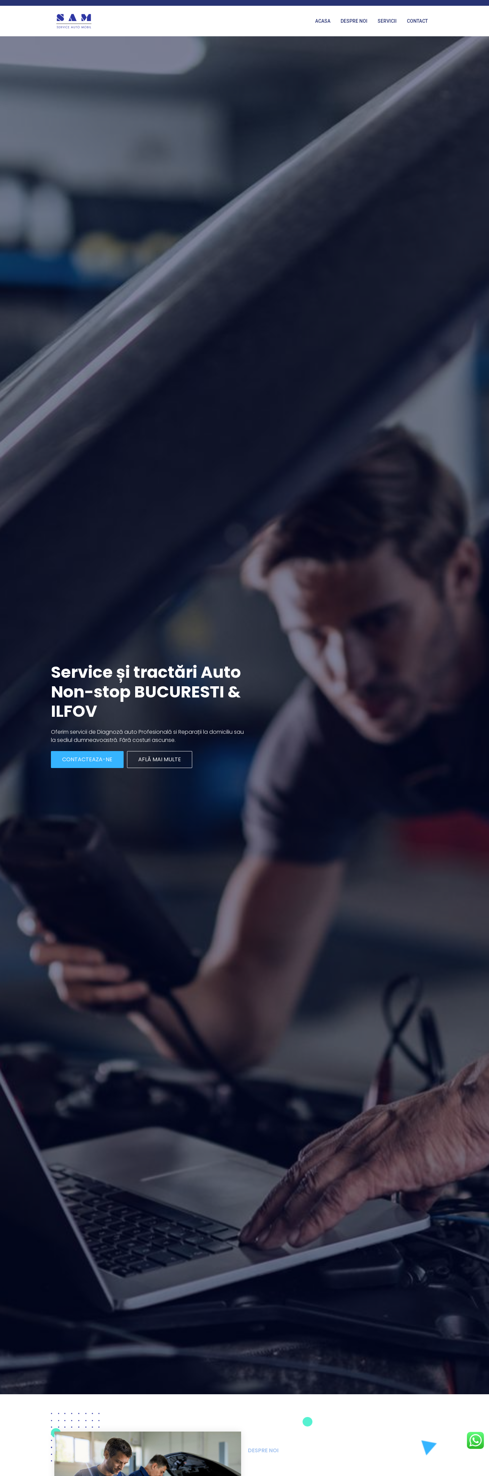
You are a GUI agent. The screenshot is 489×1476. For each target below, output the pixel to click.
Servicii (387, 21)
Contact (417, 21)
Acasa (322, 21)
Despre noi (354, 21)
